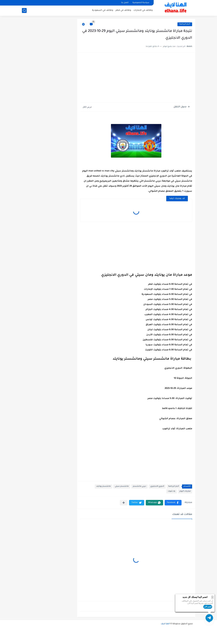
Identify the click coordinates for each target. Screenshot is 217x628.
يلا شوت (171, 491)
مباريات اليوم (185, 491)
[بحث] (24, 10)
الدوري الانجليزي (157, 486)
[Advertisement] (136, 78)
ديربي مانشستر (139, 486)
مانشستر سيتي (122, 486)
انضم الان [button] (207, 607)
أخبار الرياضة (184, 24)
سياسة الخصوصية (141, 3)
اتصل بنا (124, 3)
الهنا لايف (165, 624)
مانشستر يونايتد (103, 486)
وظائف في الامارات (143, 10)
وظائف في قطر (123, 10)
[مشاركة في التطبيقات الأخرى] (123, 502)
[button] (173, 502)
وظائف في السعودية (102, 10)
